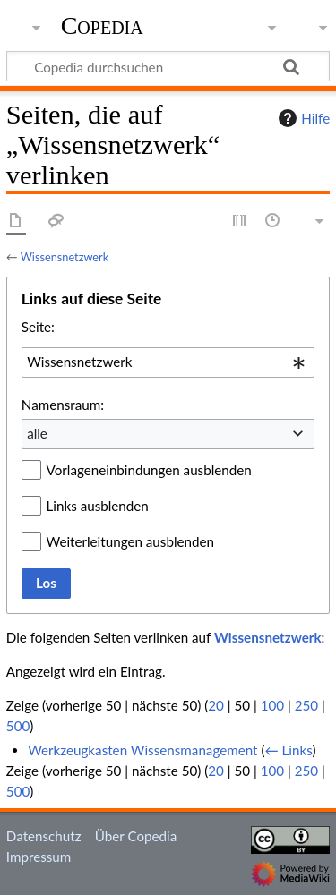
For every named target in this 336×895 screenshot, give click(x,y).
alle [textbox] (37, 433)
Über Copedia (136, 836)
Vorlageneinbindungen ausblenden (149, 470)
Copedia (102, 25)
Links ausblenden (98, 506)
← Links (288, 750)
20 (216, 705)
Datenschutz (44, 836)
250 (306, 705)
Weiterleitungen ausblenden (130, 541)
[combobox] (168, 362)
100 (272, 705)
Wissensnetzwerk (65, 257)
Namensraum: (63, 404)
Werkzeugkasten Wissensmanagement (142, 750)
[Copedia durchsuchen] (168, 66)
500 (18, 726)
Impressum (39, 856)
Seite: (38, 327)
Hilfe (302, 118)
